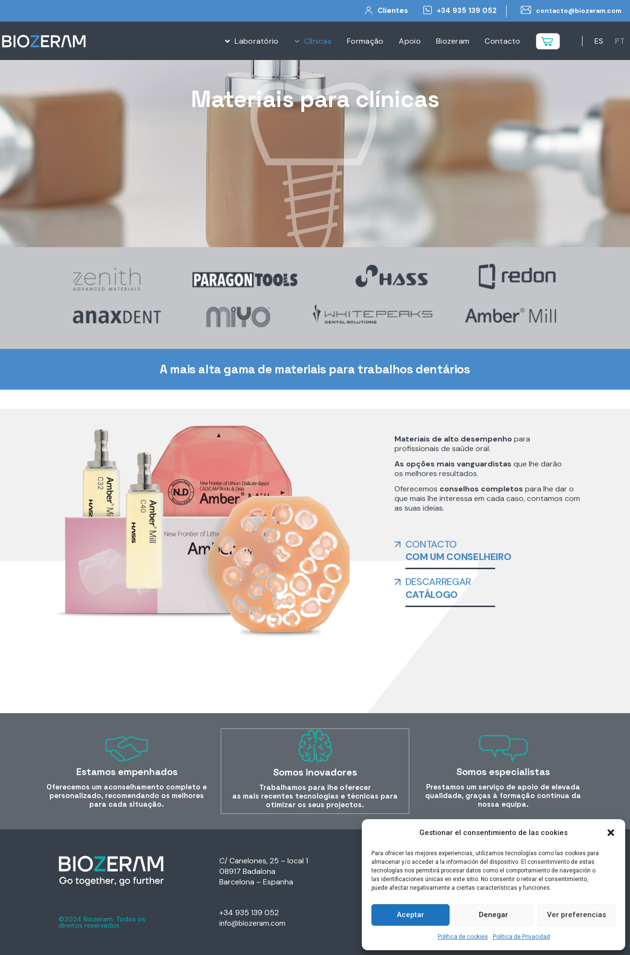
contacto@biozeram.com (574, 10)
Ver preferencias (576, 914)
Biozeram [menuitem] (452, 41)
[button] (611, 832)
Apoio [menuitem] (410, 41)
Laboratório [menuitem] (256, 41)
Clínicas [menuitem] (318, 41)
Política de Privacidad (521, 936)
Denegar (493, 914)
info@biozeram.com (254, 923)
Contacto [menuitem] (502, 41)
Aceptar (410, 914)
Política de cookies (463, 936)
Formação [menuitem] (365, 41)
